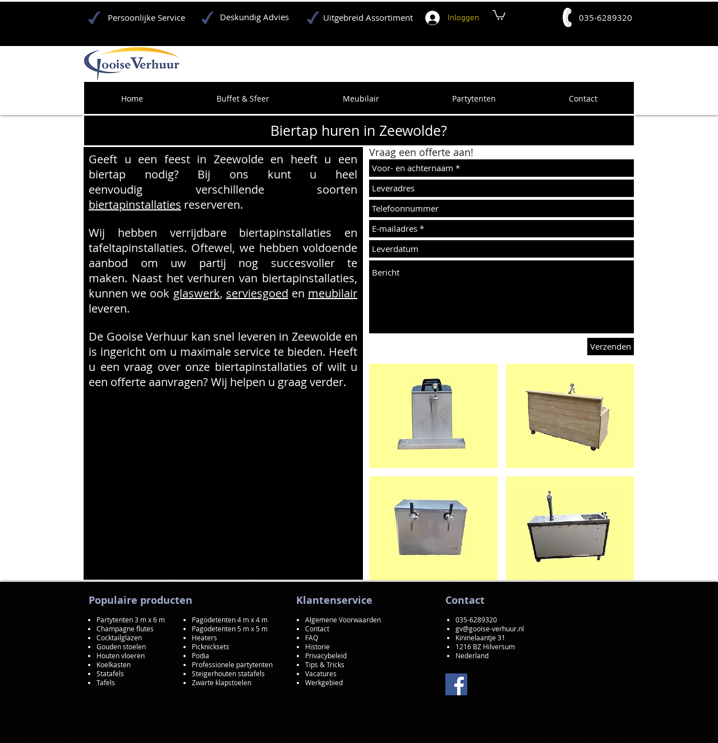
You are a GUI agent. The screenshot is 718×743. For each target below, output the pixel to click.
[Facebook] (456, 684)
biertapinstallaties (135, 204)
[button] (433, 416)
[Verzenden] (610, 346)
